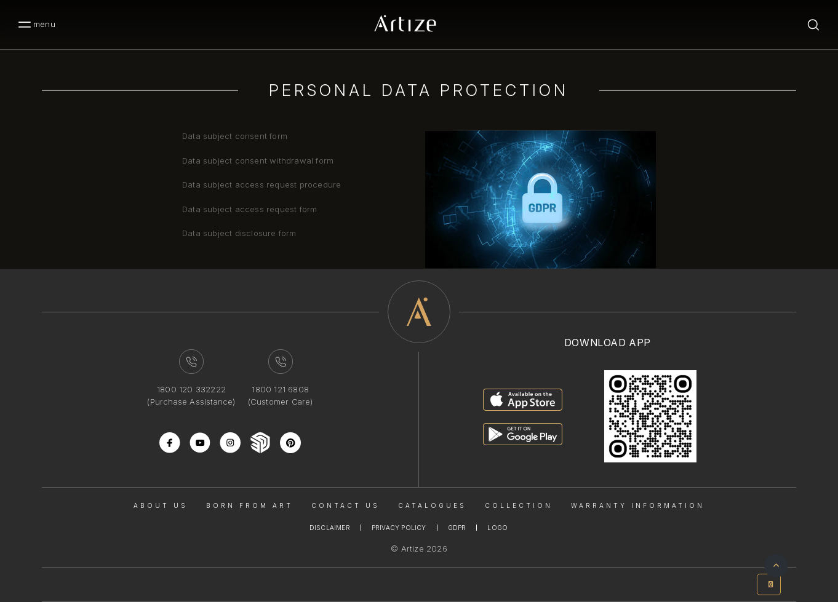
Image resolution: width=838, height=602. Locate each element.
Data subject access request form (249, 209)
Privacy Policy (399, 527)
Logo (497, 527)
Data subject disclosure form (239, 233)
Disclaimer (329, 527)
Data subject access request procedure (261, 184)
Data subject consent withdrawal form (257, 160)
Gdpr (457, 527)
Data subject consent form (234, 136)
